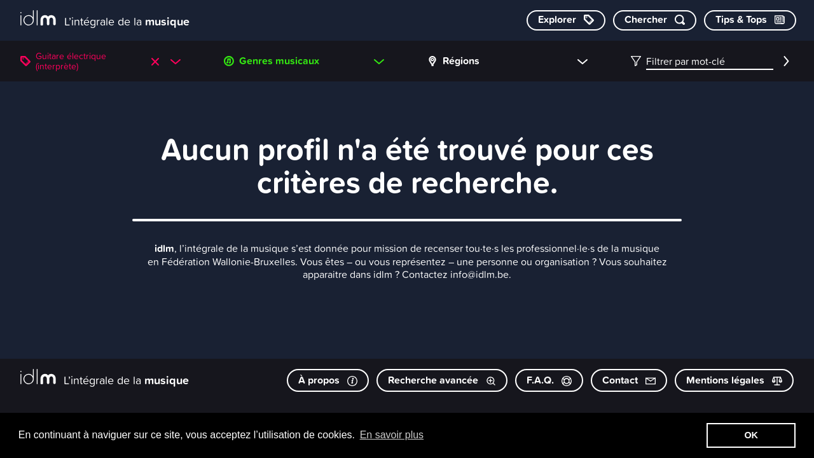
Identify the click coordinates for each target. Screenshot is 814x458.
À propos (327, 380)
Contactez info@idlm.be (455, 274)
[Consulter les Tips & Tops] (750, 20)
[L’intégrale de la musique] (105, 19)
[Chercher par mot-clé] (654, 20)
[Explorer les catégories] (566, 20)
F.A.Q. (549, 380)
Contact (629, 380)
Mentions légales (734, 380)
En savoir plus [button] (392, 434)
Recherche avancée (442, 380)
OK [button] (751, 435)
